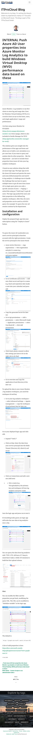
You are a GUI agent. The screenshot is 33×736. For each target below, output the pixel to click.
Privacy (20, 731)
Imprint (10, 731)
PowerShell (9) (25, 700)
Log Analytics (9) (21, 703)
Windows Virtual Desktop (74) (19, 713)
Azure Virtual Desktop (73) (20, 716)
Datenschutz (15, 731)
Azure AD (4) (9, 706)
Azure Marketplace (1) (22, 709)
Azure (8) (9, 713)
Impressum (5, 731)
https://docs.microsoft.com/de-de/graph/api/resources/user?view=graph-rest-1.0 (16, 650)
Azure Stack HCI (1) (9, 722)
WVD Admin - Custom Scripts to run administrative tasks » (12, 671)
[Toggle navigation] (29, 2)
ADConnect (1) (21, 719)
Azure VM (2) (17, 700)
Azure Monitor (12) (12, 703)
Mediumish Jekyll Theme (12, 734)
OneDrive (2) (16, 706)
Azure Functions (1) (10, 709)
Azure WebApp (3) (8, 700)
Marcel (9, 34)
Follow (13, 34)
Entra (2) (17, 722)
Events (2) (10, 716)
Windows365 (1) (24, 722)
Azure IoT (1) (24, 706)
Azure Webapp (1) (12, 719)
